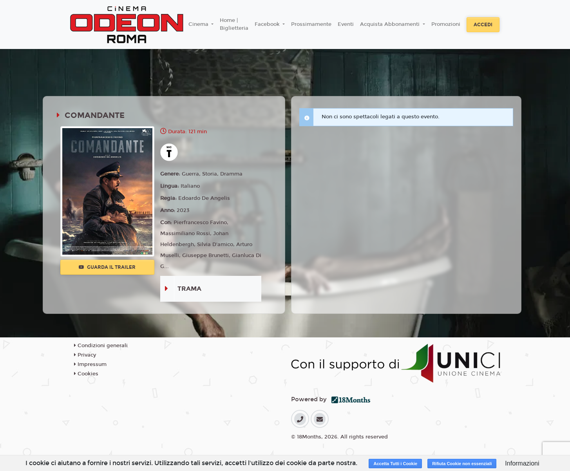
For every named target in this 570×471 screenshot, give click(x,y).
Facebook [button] (268, 24)
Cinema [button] (199, 24)
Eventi (346, 24)
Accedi (483, 24)
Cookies (86, 374)
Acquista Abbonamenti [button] (390, 24)
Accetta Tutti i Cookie (395, 463)
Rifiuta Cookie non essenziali (462, 463)
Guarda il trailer (107, 267)
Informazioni (522, 463)
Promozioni (445, 24)
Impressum (90, 364)
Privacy (85, 355)
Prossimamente (311, 24)
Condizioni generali (101, 345)
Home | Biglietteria (234, 24)
